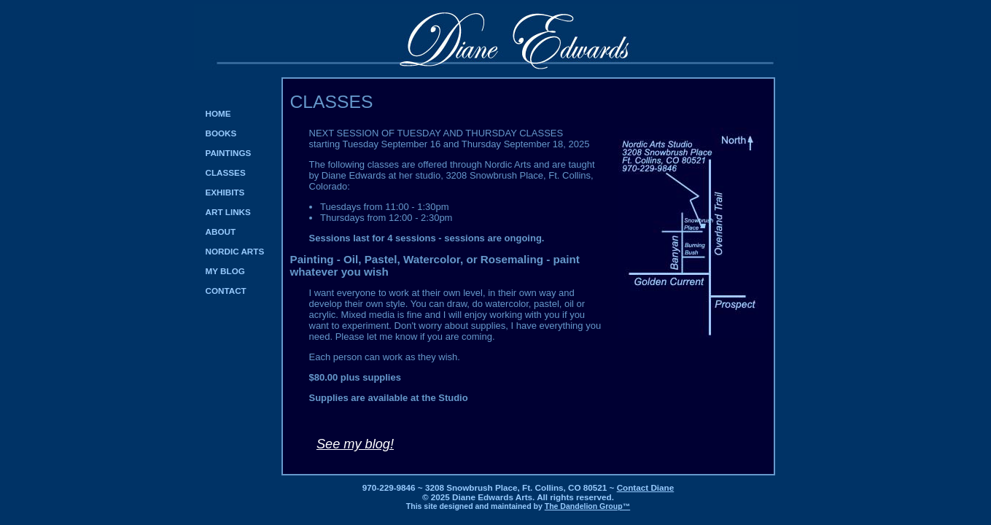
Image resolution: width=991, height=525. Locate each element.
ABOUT (221, 231)
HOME (218, 113)
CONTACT (226, 290)
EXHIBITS (225, 192)
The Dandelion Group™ (587, 506)
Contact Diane (646, 487)
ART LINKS (228, 212)
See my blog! (355, 444)
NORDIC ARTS (235, 251)
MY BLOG (225, 271)
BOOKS (221, 133)
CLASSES (226, 172)
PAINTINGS (229, 153)
